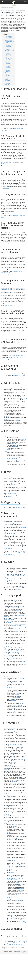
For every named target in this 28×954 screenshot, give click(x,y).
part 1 (15, 941)
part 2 (19, 941)
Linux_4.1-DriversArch (18, 375)
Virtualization (7, 80)
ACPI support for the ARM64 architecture (9, 66)
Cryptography (7, 75)
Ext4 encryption (18, 128)
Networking (7, 82)
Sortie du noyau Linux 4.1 (15, 944)
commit (2, 163)
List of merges (7, 83)
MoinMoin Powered (8, 951)
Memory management (9, 76)
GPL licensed (24, 951)
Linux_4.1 (11, 5)
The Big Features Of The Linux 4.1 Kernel (13, 943)
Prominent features (8, 36)
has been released (10, 10)
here (2, 122)
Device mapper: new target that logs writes (9, 45)
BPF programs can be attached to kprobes (10, 62)
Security (6, 78)
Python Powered (16, 951)
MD (20, 143)
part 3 (24, 941)
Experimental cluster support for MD (10, 41)
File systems (7, 72)
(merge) (6, 130)
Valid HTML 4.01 (23, 952)
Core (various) (7, 71)
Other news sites (8, 84)
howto (8, 162)
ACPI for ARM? (17, 357)
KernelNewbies (4, 5)
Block (6, 74)
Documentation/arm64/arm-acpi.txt (17, 355)
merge (5, 165)
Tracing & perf (7, 79)
